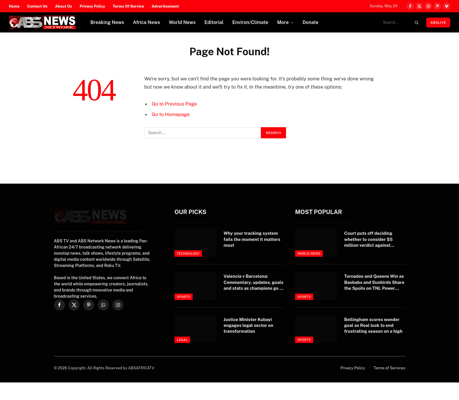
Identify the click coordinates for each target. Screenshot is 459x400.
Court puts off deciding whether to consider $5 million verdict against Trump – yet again (368, 239)
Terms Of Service (128, 6)
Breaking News (107, 22)
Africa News (146, 22)
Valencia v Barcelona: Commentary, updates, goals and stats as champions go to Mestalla (254, 282)
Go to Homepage (171, 114)
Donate (310, 22)
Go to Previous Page (174, 104)
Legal (182, 340)
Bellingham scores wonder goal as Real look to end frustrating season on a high (373, 325)
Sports (183, 297)
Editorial (213, 22)
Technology (188, 253)
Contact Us (37, 6)
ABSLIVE (438, 22)
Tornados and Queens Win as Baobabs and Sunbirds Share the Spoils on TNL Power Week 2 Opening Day (374, 282)
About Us (63, 6)
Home (14, 6)
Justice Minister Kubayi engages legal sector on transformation (248, 325)
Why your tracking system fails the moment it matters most (252, 239)
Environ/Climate (250, 22)
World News (182, 22)
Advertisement (165, 6)
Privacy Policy (92, 6)
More (283, 22)
